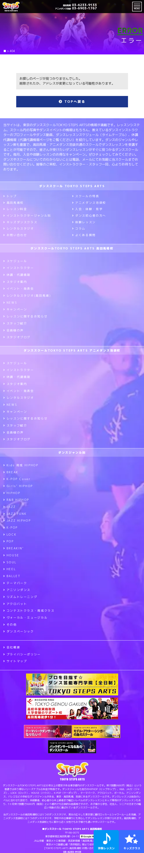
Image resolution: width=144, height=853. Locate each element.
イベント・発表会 (18, 289)
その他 (10, 625)
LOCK (9, 534)
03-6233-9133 (80, 5)
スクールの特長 (85, 196)
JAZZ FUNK (15, 514)
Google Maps (89, 836)
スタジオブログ (16, 337)
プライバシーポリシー (22, 654)
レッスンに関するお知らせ (25, 316)
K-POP (10, 527)
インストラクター (18, 268)
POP (8, 541)
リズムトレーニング (20, 597)
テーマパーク (15, 583)
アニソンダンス (16, 590)
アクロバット (15, 604)
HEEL (9, 569)
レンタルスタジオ (18, 228)
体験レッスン (84, 222)
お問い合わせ (15, 235)
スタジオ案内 (15, 282)
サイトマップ (15, 661)
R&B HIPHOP (16, 500)
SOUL (9, 562)
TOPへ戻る (72, 101)
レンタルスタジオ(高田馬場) (27, 296)
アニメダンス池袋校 (89, 203)
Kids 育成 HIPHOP (20, 465)
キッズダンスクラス (20, 222)
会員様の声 (13, 330)
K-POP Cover (17, 479)
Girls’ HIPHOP (18, 486)
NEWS (10, 303)
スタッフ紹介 (15, 323)
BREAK (10, 472)
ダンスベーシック (18, 631)
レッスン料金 (15, 209)
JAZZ (9, 507)
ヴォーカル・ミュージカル (25, 618)
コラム (79, 228)
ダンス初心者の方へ (89, 216)
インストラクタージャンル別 (27, 216)
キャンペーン (15, 309)
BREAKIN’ (13, 548)
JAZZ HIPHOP (17, 520)
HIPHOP (11, 493)
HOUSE (11, 555)
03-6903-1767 (76, 8)
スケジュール (15, 261)
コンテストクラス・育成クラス (28, 611)
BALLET (11, 576)
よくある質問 (84, 235)
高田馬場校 (13, 203)
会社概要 (11, 647)
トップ (10, 196)
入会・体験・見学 (87, 209)
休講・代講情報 (16, 275)
